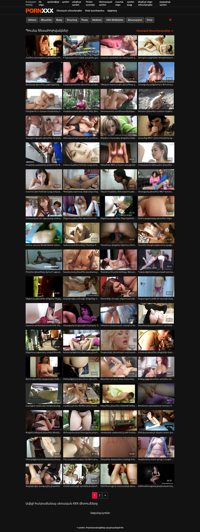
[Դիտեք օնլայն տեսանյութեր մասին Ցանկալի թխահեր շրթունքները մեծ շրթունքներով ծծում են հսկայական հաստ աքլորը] (44, 72)
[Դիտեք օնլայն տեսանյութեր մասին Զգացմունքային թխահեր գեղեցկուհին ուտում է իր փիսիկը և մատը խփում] (44, 126)
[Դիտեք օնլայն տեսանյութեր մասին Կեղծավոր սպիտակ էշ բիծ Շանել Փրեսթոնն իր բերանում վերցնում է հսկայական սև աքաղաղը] (118, 420)
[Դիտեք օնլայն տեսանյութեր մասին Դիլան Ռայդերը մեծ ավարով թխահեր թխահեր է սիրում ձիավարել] (118, 179)
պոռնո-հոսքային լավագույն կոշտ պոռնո (40, 10)
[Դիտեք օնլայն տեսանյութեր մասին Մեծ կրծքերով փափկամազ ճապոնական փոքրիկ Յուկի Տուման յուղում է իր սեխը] (44, 447)
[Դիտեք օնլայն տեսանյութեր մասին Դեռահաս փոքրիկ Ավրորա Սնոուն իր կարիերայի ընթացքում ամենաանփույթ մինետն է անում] (118, 233)
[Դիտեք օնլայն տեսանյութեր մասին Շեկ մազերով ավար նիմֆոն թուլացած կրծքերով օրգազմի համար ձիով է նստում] (81, 447)
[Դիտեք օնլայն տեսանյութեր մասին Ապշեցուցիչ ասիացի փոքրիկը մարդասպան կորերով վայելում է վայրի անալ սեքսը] (81, 286)
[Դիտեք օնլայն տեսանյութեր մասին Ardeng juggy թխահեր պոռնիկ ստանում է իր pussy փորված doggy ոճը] (156, 367)
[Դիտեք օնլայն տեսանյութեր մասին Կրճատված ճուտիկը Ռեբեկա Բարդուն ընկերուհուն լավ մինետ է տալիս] (81, 233)
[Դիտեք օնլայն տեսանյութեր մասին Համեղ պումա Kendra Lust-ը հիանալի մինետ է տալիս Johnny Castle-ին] (81, 393)
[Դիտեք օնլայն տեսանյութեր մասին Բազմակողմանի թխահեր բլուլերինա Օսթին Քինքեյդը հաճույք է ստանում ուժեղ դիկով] (81, 72)
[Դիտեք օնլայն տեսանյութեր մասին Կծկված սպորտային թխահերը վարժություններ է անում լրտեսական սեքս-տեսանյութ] (118, 72)
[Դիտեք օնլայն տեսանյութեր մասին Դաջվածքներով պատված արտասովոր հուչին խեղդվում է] (156, 259)
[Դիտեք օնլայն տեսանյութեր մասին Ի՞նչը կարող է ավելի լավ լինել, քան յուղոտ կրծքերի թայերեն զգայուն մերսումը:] (81, 45)
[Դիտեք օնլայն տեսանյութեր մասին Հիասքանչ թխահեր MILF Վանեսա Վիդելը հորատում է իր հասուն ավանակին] (156, 179)
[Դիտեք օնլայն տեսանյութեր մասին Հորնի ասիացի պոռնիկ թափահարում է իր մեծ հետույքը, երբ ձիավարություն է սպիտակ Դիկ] (81, 474)
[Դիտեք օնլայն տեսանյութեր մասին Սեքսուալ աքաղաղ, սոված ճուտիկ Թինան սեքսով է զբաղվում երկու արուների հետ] (44, 340)
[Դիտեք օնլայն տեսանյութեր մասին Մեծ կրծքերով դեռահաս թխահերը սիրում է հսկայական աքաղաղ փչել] (81, 367)
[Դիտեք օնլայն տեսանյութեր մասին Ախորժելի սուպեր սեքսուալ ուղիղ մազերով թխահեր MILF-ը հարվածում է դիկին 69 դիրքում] (118, 286)
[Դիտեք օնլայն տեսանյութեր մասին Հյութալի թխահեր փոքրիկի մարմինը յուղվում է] (156, 340)
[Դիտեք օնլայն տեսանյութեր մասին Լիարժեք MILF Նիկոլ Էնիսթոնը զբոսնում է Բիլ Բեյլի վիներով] (156, 126)
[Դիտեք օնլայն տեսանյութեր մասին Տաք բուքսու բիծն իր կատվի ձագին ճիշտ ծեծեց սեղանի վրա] (156, 286)
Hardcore (97, 20)
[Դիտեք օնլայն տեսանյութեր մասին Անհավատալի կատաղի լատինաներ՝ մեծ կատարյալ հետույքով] (81, 126)
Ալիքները (112, 11)
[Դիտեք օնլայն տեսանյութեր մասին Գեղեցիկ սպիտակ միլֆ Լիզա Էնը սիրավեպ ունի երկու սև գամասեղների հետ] (81, 179)
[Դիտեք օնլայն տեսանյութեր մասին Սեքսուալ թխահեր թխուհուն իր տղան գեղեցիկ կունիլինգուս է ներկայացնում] (81, 206)
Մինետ (32, 20)
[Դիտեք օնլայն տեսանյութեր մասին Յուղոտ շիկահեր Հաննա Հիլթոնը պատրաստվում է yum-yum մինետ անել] (156, 99)
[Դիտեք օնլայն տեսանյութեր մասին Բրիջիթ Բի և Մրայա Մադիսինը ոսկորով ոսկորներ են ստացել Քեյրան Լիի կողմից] (44, 99)
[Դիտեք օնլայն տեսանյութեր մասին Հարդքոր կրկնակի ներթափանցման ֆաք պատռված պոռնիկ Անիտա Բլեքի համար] (44, 393)
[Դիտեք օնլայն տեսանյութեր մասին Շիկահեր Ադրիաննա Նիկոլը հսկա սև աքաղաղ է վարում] (118, 447)
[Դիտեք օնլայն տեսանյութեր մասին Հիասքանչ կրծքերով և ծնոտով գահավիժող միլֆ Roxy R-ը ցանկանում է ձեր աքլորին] (156, 72)
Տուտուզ (72, 20)
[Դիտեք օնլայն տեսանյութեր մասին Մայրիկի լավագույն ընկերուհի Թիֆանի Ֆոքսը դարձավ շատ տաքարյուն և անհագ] (44, 152)
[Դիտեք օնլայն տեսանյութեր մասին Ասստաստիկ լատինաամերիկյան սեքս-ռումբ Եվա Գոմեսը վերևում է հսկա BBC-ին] (118, 99)
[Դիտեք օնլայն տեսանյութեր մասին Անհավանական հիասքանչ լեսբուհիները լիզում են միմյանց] (81, 420)
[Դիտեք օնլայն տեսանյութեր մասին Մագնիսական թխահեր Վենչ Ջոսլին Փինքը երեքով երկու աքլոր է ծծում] (81, 99)
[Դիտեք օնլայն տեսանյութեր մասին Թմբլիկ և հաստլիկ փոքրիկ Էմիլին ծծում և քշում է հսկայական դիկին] (118, 126)
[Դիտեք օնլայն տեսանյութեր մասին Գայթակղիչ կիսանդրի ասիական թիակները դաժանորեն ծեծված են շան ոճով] (118, 340)
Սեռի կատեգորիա (94, 11)
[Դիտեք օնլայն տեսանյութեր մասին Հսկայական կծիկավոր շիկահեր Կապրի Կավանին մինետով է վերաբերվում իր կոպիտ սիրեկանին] (156, 152)
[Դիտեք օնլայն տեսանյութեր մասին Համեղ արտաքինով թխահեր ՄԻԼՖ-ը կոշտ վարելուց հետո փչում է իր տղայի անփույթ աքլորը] (44, 45)
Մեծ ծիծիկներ (114, 20)
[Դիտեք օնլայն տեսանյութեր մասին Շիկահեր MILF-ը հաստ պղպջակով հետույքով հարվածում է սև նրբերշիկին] (118, 152)
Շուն (149, 20)
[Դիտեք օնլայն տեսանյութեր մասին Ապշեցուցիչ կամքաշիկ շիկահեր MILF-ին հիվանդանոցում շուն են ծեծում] (44, 474)
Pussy (84, 20)
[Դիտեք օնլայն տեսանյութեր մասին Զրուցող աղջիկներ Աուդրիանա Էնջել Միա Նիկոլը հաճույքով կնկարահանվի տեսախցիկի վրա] (156, 45)
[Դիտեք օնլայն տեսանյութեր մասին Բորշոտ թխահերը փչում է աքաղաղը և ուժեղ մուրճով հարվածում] (44, 259)
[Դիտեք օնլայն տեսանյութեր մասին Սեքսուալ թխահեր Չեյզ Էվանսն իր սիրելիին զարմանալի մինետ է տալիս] (118, 206)
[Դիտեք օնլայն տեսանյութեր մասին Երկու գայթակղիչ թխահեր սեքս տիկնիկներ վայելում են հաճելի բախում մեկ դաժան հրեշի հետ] (156, 206)
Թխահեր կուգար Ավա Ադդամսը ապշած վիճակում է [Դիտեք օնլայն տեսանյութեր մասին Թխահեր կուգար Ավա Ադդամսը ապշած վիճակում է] (118, 379)
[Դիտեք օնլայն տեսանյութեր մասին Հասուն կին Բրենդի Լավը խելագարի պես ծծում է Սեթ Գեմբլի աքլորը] (44, 179)
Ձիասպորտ (135, 20)
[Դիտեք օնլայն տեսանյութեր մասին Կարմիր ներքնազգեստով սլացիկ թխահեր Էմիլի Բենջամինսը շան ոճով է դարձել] (156, 233)
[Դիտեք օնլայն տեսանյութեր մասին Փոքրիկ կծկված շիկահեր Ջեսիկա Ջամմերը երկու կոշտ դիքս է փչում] (44, 420)
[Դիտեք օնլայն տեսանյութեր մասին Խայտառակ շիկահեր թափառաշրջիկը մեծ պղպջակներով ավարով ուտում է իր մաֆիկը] (81, 259)
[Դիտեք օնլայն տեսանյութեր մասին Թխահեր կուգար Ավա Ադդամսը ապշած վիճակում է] (118, 367)
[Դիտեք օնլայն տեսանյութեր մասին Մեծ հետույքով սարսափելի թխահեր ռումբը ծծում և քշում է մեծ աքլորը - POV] (118, 474)
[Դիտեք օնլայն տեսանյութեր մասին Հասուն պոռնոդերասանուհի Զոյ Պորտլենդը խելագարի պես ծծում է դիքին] (44, 313)
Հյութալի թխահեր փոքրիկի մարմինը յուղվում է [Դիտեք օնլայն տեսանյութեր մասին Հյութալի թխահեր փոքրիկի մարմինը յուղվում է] (156, 352)
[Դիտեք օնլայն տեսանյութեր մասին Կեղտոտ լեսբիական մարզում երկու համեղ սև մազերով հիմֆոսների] (118, 313)
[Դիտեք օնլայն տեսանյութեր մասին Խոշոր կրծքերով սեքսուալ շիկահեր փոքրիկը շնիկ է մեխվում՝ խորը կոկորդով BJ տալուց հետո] (81, 340)
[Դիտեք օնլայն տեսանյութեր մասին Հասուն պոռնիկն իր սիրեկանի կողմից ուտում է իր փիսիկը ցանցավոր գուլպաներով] (118, 45)
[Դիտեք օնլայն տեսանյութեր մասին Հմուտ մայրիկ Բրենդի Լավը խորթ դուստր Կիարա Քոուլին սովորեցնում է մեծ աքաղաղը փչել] (81, 152)
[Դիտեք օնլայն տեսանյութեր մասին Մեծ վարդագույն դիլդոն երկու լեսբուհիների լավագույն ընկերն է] (156, 420)
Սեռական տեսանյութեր (69, 11)
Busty (59, 20)
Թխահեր (46, 20)
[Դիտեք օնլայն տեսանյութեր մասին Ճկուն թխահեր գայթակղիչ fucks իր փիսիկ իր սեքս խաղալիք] (44, 367)
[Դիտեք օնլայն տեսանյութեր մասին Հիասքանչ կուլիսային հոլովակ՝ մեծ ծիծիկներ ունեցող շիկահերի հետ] (81, 313)
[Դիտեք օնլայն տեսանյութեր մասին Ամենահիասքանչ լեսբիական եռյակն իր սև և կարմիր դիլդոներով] (156, 474)
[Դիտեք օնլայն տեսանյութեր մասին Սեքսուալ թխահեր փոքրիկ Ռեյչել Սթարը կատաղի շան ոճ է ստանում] (44, 286)
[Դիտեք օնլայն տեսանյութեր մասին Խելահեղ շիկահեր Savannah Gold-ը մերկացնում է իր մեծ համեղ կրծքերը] (118, 393)
